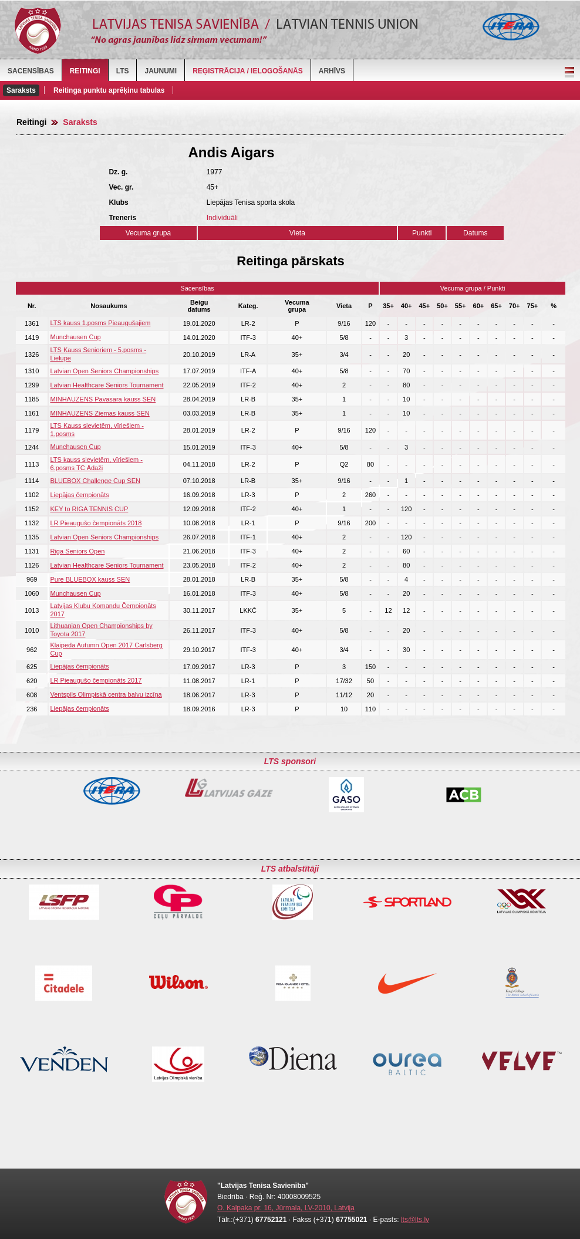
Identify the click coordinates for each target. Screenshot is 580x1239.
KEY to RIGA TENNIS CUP (89, 508)
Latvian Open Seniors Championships (104, 370)
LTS (122, 71)
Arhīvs (332, 71)
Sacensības (31, 71)
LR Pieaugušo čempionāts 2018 (95, 522)
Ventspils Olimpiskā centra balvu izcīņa (105, 694)
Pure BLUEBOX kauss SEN (90, 579)
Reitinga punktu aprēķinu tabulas (108, 90)
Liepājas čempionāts (79, 494)
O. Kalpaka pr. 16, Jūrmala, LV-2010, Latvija (286, 1208)
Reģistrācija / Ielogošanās (248, 71)
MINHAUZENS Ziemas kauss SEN (99, 413)
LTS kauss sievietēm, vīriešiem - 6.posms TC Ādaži (96, 463)
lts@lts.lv (415, 1220)
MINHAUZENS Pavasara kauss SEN (103, 399)
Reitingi (85, 71)
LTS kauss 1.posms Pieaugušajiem (100, 322)
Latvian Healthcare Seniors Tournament (106, 385)
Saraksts (21, 90)
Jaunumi (160, 71)
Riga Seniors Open (77, 551)
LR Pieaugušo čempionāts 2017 (95, 680)
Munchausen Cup (75, 336)
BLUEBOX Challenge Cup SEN (95, 480)
